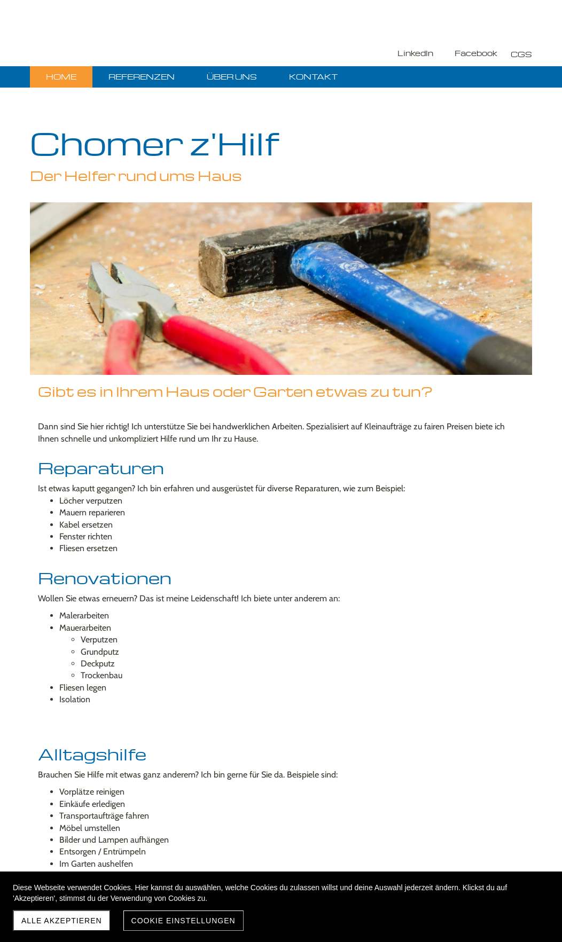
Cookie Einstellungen (183, 920)
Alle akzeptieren (61, 920)
